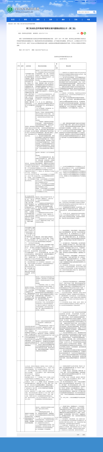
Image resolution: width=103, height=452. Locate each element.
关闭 (84, 434)
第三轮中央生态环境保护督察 (28, 23)
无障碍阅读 (70, 1)
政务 (38, 19)
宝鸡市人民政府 (27, 1)
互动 (75, 19)
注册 (60, 1)
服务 (63, 19)
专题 (88, 19)
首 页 (12, 19)
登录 (56, 1)
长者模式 (80, 1)
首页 (15, 23)
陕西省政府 (18, 1)
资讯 (25, 19)
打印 (78, 434)
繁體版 (64, 1)
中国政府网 (10, 1)
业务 (50, 19)
